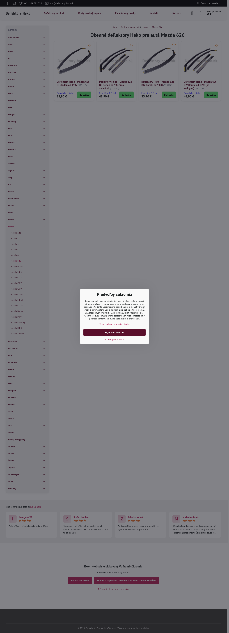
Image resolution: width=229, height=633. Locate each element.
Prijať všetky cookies (114, 332)
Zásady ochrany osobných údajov (114, 324)
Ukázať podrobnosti (114, 339)
